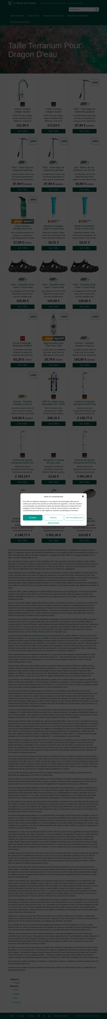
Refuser (53, 517)
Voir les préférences (74, 517)
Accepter (32, 517)
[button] (83, 496)
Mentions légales (53, 523)
